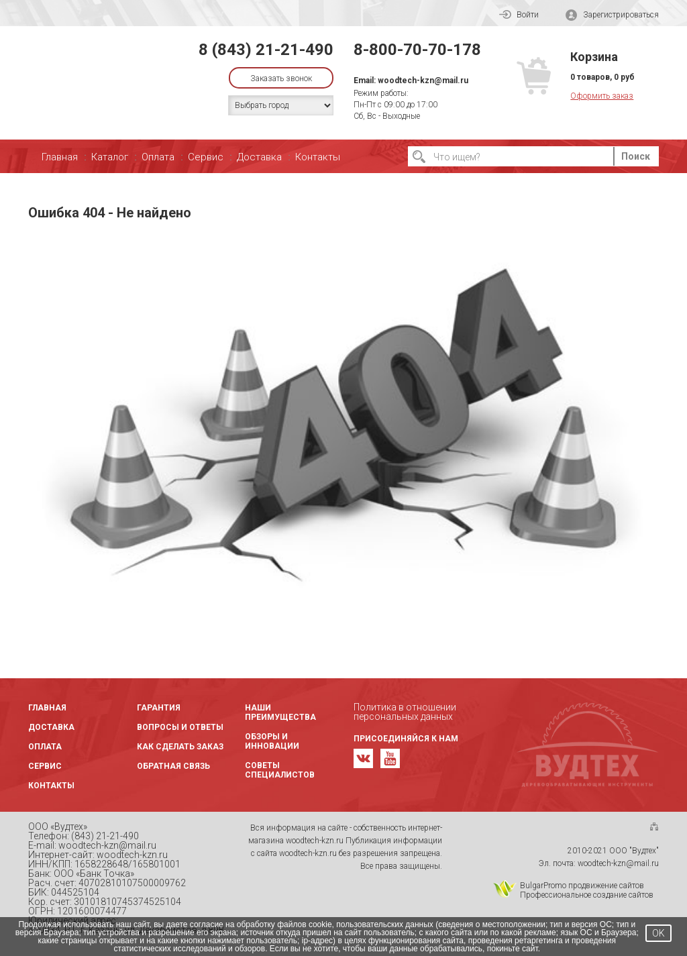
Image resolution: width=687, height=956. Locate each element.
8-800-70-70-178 (417, 49)
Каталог (109, 157)
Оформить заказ (601, 96)
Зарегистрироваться (612, 15)
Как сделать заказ (180, 746)
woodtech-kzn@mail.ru (423, 80)
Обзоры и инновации (272, 741)
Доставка (259, 157)
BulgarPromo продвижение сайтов (582, 885)
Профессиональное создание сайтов (586, 895)
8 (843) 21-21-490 (266, 49)
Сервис (205, 157)
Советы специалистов (280, 770)
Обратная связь (173, 766)
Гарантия (158, 707)
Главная (60, 157)
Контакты (317, 157)
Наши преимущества (280, 712)
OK (658, 933)
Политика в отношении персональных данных (405, 712)
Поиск (635, 156)
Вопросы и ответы (180, 727)
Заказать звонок (281, 78)
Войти (519, 14)
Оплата (158, 157)
